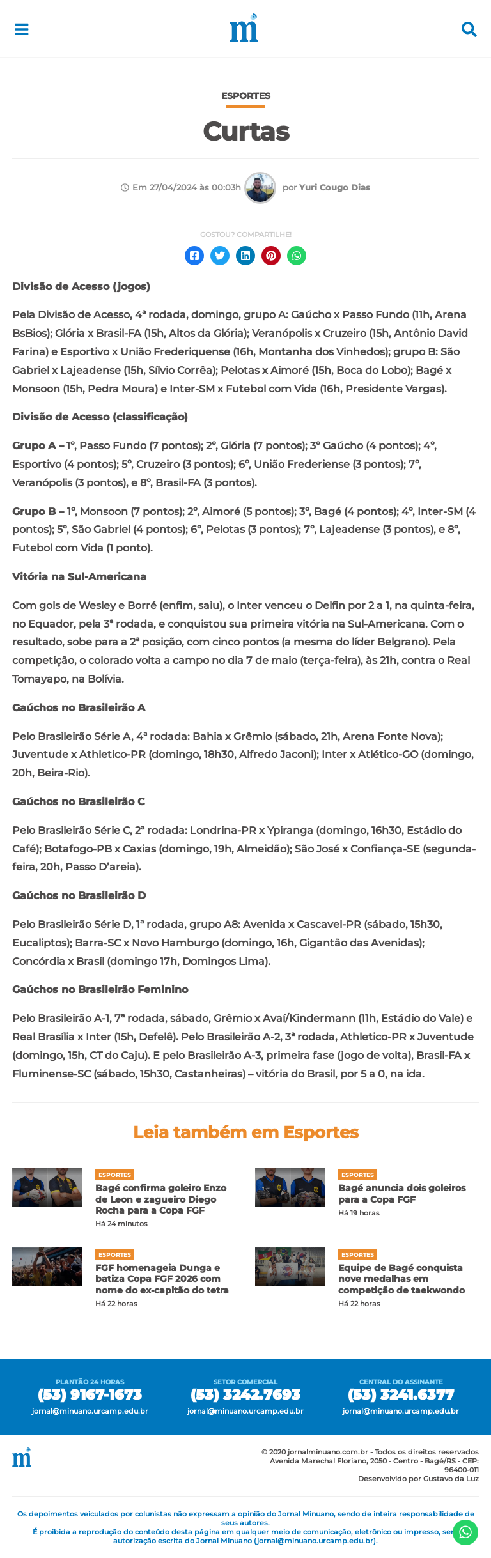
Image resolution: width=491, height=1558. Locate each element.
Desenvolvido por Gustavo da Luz (418, 1478)
